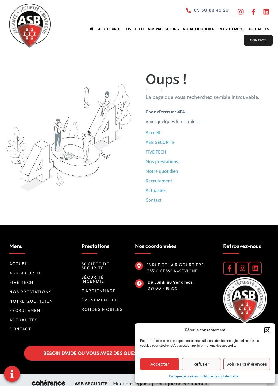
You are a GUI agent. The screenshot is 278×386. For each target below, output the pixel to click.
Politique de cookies (183, 376)
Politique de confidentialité (219, 376)
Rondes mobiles (102, 301)
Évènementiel (100, 292)
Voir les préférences (246, 364)
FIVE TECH (111, 30)
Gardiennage (99, 282)
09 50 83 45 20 (209, 11)
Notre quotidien (172, 30)
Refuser (201, 364)
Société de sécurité (95, 258)
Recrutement (203, 30)
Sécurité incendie (93, 271)
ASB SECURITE (87, 30)
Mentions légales (131, 376)
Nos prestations (138, 30)
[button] (267, 330)
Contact (258, 30)
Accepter (159, 364)
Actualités (229, 30)
